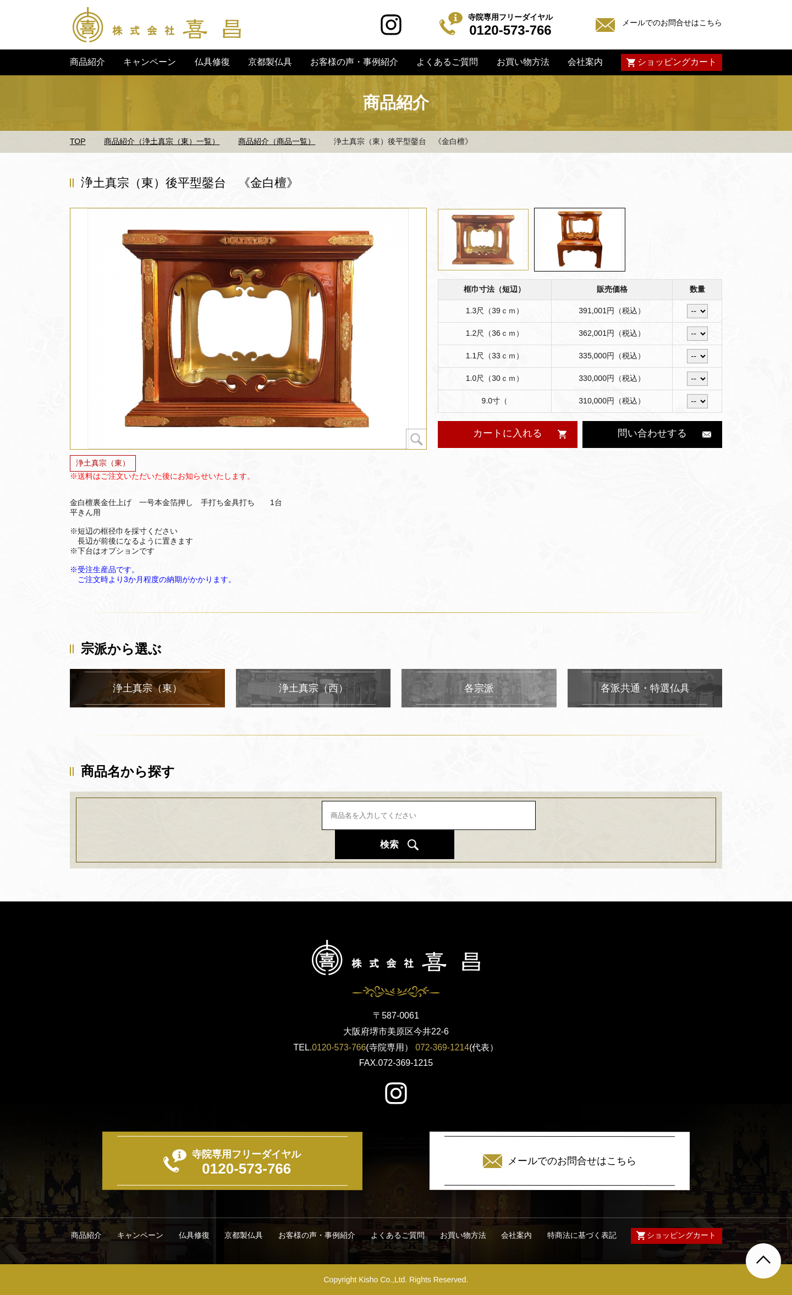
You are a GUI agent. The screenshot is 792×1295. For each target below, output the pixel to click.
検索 (537, 829)
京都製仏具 (270, 62)
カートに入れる (507, 433)
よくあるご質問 (447, 62)
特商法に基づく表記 (580, 1235)
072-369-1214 (442, 1047)
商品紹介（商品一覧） (276, 141)
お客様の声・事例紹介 (354, 62)
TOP (78, 141)
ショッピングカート (677, 62)
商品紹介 (87, 62)
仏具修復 (211, 62)
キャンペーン (149, 62)
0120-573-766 (338, 1047)
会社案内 (585, 62)
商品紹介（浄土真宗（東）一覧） (161, 141)
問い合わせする (652, 433)
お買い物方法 (522, 62)
